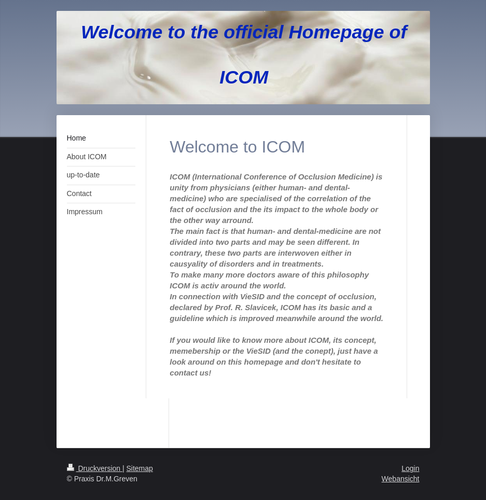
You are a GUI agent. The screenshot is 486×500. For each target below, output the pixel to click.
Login (410, 468)
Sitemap (140, 468)
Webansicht (401, 479)
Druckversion (94, 468)
